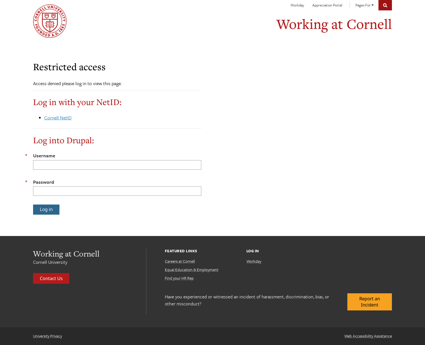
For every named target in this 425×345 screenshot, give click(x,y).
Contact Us (51, 278)
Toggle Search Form (385, 5)
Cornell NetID (57, 117)
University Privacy (47, 336)
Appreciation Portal (327, 5)
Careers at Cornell (180, 261)
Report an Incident (369, 302)
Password (43, 181)
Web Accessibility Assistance (368, 336)
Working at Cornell (334, 24)
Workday (297, 5)
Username (44, 155)
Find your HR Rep (179, 278)
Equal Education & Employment (191, 270)
